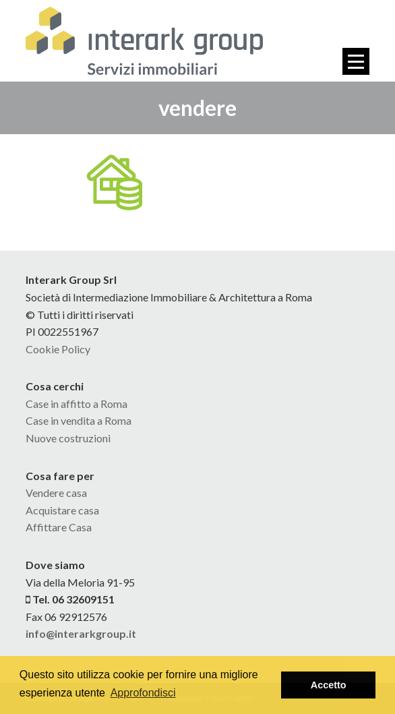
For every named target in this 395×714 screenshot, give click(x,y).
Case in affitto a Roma (76, 403)
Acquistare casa (62, 510)
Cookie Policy (58, 349)
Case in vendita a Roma (78, 420)
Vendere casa (56, 492)
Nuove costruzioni (68, 438)
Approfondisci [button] (143, 692)
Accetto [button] (328, 685)
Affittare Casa (59, 526)
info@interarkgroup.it (81, 633)
